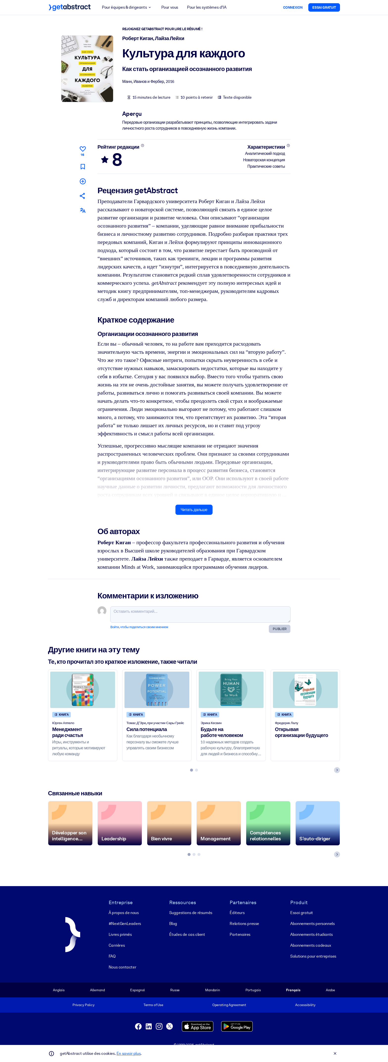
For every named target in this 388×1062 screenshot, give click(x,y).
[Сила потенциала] (156, 690)
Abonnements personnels (312, 923)
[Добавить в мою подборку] (83, 181)
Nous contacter (122, 967)
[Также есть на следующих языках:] (83, 210)
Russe (175, 990)
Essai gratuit (301, 912)
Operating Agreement (229, 1005)
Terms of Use (153, 1005)
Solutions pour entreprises (313, 956)
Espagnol (137, 990)
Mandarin (212, 990)
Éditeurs (237, 912)
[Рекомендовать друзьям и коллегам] (83, 195)
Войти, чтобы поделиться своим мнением (139, 627)
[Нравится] (83, 150)
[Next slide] (337, 770)
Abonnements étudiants (311, 934)
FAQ (112, 956)
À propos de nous (124, 912)
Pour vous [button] (169, 7)
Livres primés (120, 934)
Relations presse (244, 923)
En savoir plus (129, 1053)
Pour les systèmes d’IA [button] (206, 7)
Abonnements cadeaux (310, 945)
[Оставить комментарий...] (200, 614)
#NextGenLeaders (125, 923)
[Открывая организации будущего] (305, 690)
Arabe (330, 990)
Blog (173, 923)
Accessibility (305, 1005)
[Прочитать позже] (83, 166)
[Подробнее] (142, 145)
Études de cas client (187, 934)
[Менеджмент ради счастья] (82, 690)
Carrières (117, 945)
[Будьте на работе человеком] (231, 690)
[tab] (191, 770)
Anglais (59, 990)
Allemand (97, 990)
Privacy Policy (84, 1005)
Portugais (253, 990)
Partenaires (240, 934)
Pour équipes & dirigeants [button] (127, 7)
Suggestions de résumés (190, 912)
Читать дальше (194, 509)
